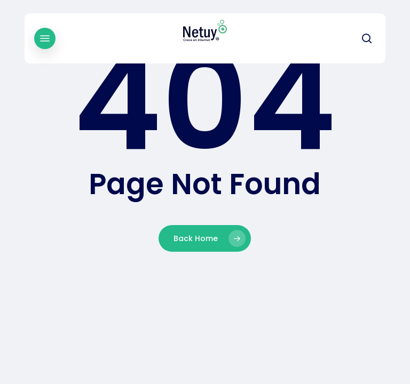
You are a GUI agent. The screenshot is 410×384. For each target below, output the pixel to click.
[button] (45, 38)
